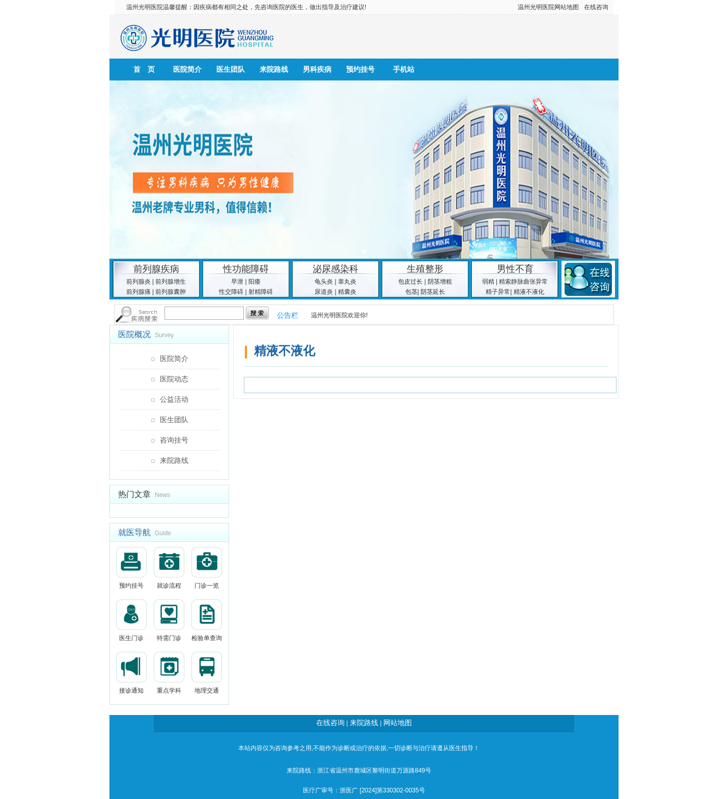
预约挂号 (360, 69)
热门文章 (134, 494)
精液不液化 (529, 291)
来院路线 (274, 69)
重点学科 (169, 673)
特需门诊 (169, 620)
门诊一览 (206, 568)
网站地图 (566, 7)
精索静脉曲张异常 (523, 281)
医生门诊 (131, 620)
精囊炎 (347, 291)
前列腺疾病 (156, 269)
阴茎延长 (433, 291)
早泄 (237, 281)
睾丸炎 (347, 281)
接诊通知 (131, 673)
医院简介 (187, 69)
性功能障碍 (246, 269)
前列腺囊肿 (170, 291)
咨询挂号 (174, 440)
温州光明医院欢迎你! (339, 315)
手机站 (403, 69)
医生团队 (230, 69)
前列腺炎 (138, 281)
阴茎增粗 (440, 281)
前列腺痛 (138, 291)
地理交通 (206, 673)
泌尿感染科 (335, 269)
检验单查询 (206, 620)
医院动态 (174, 379)
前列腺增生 (170, 281)
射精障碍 (260, 291)
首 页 (144, 69)
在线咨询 (596, 7)
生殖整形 (425, 269)
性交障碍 (231, 291)
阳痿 (254, 281)
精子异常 (498, 291)
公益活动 (174, 399)
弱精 (488, 281)
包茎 (411, 291)
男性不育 (515, 269)
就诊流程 (169, 568)
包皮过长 (410, 281)
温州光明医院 (144, 7)
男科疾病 (317, 69)
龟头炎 (324, 281)
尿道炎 (324, 291)
